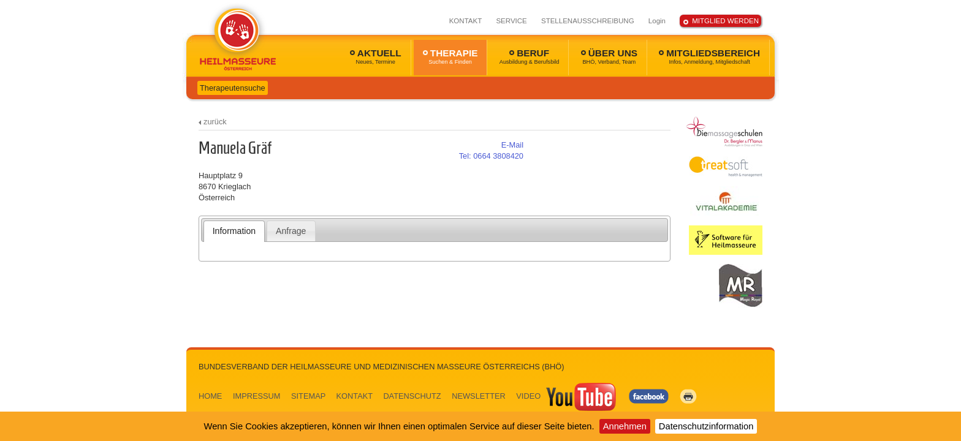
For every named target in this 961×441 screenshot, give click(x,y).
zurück (215, 121)
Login (657, 20)
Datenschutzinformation (706, 426)
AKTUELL (375, 56)
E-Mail (512, 144)
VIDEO (567, 396)
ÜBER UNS (609, 56)
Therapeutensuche (232, 87)
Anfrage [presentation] (291, 231)
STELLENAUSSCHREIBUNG (587, 20)
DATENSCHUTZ (412, 396)
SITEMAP (308, 396)
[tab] (234, 231)
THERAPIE (450, 56)
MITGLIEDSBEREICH (709, 56)
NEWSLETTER (478, 396)
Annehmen (625, 426)
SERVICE (511, 20)
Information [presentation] (234, 231)
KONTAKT (465, 20)
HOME (210, 396)
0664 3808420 (491, 155)
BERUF (529, 56)
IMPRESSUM (257, 396)
